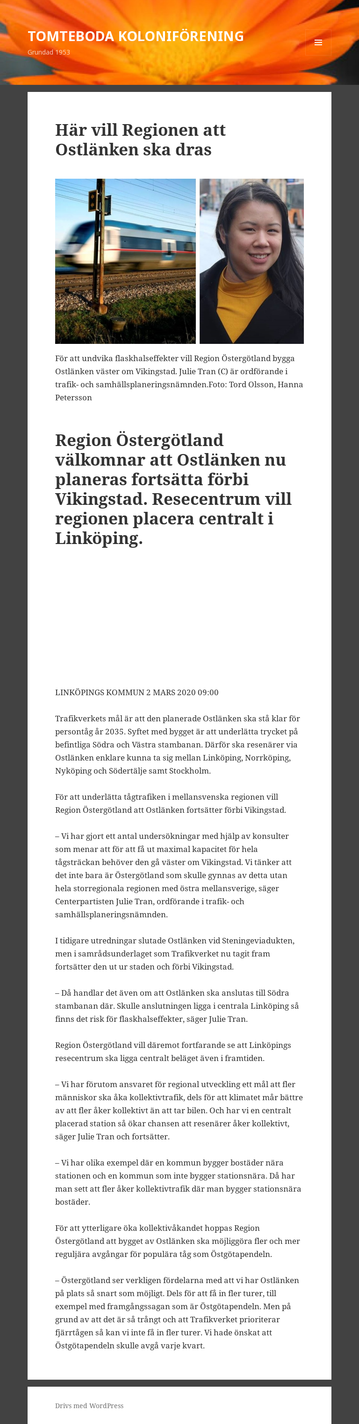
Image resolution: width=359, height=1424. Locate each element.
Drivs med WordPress (89, 1405)
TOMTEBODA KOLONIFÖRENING (136, 36)
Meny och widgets (318, 55)
